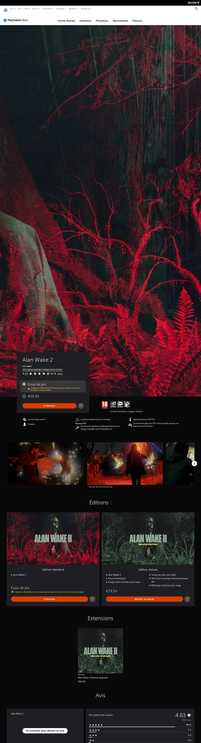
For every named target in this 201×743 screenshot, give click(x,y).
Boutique (72, 9)
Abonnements (120, 17)
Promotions (102, 17)
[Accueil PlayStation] (5, 9)
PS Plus (35, 9)
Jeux (12, 9)
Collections (85, 17)
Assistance (85, 9)
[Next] (194, 460)
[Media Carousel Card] (46, 460)
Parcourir (137, 17)
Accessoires (47, 9)
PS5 (19, 9)
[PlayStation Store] (16, 17)
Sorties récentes (66, 17)
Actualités (60, 9)
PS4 (26, 9)
